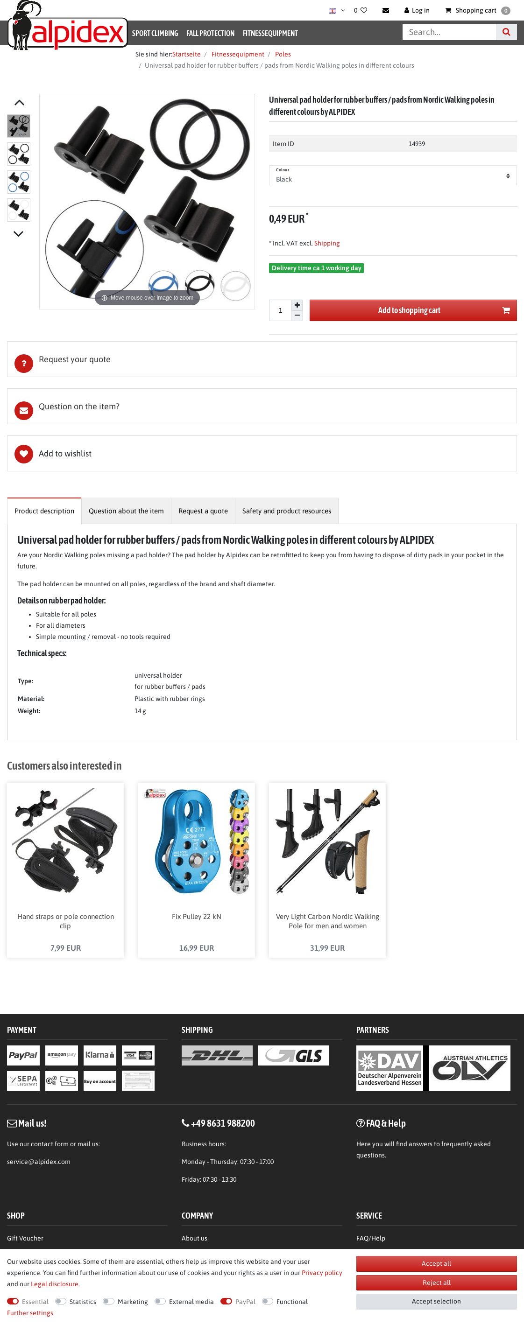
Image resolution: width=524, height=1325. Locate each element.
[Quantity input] (280, 310)
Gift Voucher (25, 1238)
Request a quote (203, 511)
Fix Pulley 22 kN (196, 917)
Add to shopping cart (444, 310)
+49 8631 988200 (223, 1123)
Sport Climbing (155, 33)
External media (191, 1301)
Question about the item (126, 511)
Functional (292, 1301)
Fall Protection (210, 33)
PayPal (245, 1301)
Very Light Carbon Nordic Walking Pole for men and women (327, 921)
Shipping (326, 243)
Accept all (436, 1263)
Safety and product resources (286, 511)
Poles (282, 54)
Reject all (437, 1282)
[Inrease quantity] (297, 305)
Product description (44, 511)
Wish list (262, 453)
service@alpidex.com (39, 1162)
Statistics (83, 1301)
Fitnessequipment (270, 33)
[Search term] (449, 32)
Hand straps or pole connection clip (65, 921)
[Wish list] (360, 10)
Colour (282, 170)
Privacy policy (322, 1272)
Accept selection (436, 1301)
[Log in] (417, 10)
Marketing (133, 1301)
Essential (35, 1301)
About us (194, 1238)
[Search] (506, 32)
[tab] (262, 359)
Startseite (186, 54)
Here (363, 1144)
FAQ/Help (370, 1238)
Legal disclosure (54, 1284)
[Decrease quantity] (297, 316)
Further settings (30, 1313)
